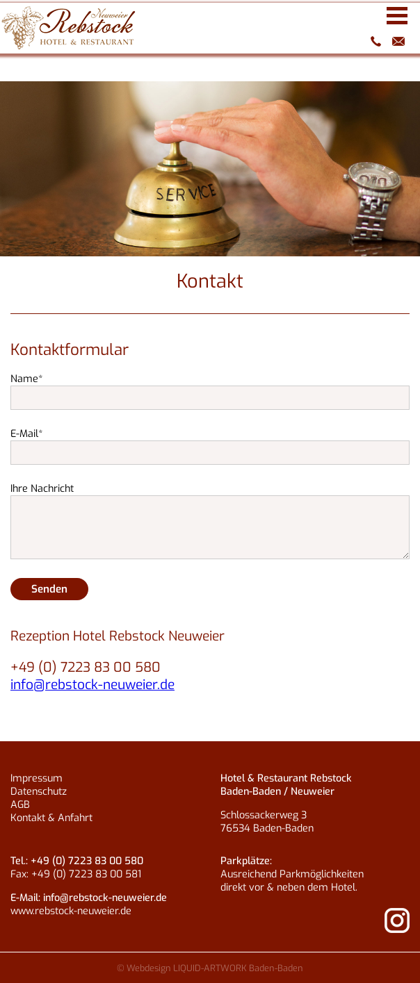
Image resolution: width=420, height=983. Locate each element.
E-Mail (26, 433)
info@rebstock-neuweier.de (399, 41)
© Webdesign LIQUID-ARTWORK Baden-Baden (210, 968)
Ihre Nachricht (42, 488)
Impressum (36, 778)
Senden (49, 589)
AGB (20, 804)
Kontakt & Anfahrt (51, 818)
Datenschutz (38, 791)
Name (26, 379)
